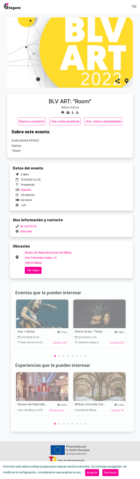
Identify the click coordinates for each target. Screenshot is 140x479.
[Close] (92, 472)
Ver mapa (33, 270)
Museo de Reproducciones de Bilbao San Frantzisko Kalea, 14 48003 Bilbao (48, 257)
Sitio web (26, 231)
